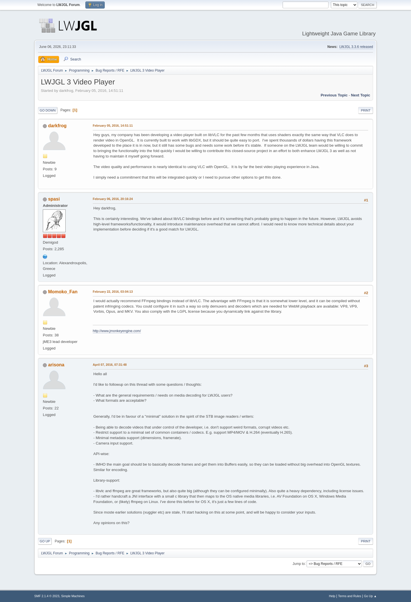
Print (365, 110)
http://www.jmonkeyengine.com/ (117, 331)
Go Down (48, 110)
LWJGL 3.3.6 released (356, 47)
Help (332, 596)
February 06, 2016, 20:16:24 (113, 199)
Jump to (299, 563)
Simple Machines (72, 596)
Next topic (360, 95)
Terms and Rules (349, 596)
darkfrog (57, 125)
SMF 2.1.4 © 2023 (46, 596)
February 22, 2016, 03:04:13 (113, 291)
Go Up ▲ (370, 596)
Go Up (45, 541)
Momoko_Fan (62, 291)
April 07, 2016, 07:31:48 (110, 364)
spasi (54, 199)
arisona (56, 364)
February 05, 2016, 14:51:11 (113, 125)
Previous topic (334, 95)
